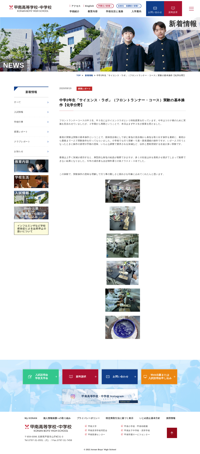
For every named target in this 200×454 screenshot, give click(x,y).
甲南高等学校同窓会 (98, 430)
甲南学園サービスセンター (138, 435)
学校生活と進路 (114, 11)
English (89, 6)
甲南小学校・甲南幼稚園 (137, 426)
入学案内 (136, 11)
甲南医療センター (97, 435)
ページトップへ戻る (173, 433)
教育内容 (93, 11)
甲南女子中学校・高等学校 (138, 430)
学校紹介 (74, 11)
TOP (78, 75)
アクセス (76, 6)
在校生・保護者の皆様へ (129, 6)
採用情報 (170, 418)
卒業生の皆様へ (105, 6)
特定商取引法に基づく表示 (119, 418)
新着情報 (88, 75)
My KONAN (31, 418)
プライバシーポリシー (88, 418)
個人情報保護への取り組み (57, 418)
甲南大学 (92, 426)
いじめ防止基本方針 (150, 418)
